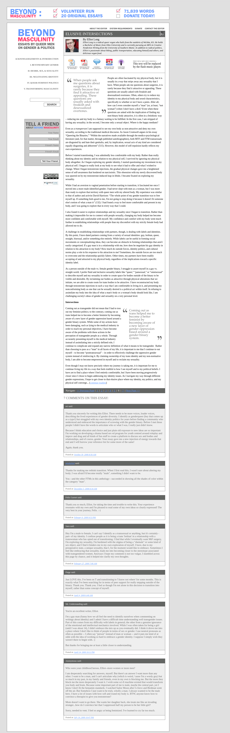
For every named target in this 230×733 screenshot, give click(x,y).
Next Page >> (133, 390)
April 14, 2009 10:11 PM (84, 652)
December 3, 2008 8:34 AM (85, 489)
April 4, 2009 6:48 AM (83, 595)
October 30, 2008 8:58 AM (85, 454)
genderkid (70, 463)
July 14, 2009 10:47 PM (84, 717)
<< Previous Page (85, 390)
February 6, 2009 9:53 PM (85, 517)
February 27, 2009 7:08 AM (85, 563)
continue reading (98, 383)
